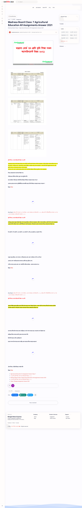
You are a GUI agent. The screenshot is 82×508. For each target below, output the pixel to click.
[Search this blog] (27, 2)
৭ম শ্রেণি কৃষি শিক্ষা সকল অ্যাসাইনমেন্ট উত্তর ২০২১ (21, 429)
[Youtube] (17, 499)
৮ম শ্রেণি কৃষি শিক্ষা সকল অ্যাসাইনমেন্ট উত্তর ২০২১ (21, 432)
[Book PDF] (45, 7)
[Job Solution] (38, 7)
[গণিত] (50, 7)
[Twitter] (13, 499)
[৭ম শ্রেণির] (74, 32)
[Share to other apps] (35, 448)
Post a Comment (33, 455)
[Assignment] (74, 35)
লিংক (12, 187)
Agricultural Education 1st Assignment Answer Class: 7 (23, 427)
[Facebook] (9, 499)
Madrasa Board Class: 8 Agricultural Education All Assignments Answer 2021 (28, 430)
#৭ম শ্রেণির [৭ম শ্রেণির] (11, 444)
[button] (15, 448)
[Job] (33, 7)
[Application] (65, 35)
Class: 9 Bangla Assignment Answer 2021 (20, 434)
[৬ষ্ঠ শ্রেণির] (65, 32)
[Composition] (74, 38)
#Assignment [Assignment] (17, 444)
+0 (12, 438)
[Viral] (53, 7)
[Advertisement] (33, 236)
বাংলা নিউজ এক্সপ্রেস (15, 503)
